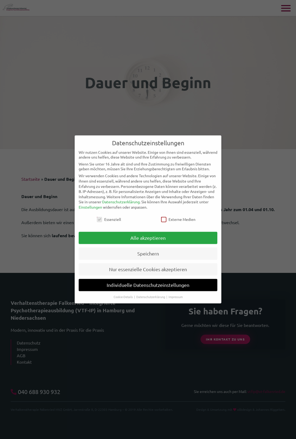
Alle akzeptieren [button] (148, 233)
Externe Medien (178, 214)
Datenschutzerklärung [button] (151, 292)
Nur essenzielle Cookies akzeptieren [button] (148, 264)
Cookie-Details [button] (124, 292)
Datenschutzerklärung (121, 197)
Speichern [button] (148, 249)
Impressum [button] (176, 292)
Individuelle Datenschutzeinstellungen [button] (148, 280)
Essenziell (109, 214)
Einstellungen (90, 202)
